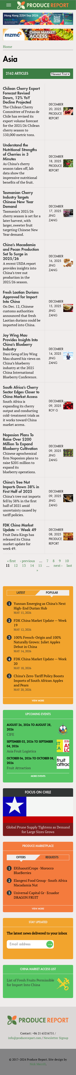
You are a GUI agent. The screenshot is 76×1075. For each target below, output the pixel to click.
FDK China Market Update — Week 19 (40, 622)
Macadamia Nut (26, 885)
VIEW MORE (38, 701)
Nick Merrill (38, 1064)
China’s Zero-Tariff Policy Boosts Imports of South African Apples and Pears (39, 680)
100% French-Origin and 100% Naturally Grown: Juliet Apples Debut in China (37, 642)
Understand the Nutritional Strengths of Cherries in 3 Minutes (20, 152)
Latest (21, 592)
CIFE (10, 734)
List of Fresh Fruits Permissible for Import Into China (30, 982)
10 (67, 560)
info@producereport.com (24, 1038)
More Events (38, 776)
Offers (21, 857)
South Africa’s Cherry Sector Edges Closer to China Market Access (21, 392)
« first (11, 560)
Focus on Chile (38, 792)
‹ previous (27, 560)
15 (40, 565)
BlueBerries (22, 872)
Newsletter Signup (56, 1038)
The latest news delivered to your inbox (37, 933)
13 (24, 565)
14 (32, 565)
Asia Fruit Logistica (21, 751)
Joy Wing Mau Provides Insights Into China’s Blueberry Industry (20, 342)
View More (38, 909)
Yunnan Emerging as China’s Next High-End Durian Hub (40, 605)
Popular (52, 592)
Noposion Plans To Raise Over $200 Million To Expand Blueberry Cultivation (20, 442)
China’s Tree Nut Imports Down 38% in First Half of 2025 (21, 487)
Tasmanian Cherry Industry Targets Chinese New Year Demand (18, 200)
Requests (52, 857)
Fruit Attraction (19, 768)
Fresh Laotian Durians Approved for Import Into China (21, 297)
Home (7, 46)
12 (16, 565)
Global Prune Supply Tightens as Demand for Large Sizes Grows (38, 829)
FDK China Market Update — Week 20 (40, 661)
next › (58, 565)
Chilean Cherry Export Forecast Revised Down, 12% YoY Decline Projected (21, 95)
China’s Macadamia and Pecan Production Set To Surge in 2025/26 (21, 252)
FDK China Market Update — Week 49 (19, 527)
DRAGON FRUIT (26, 897)
